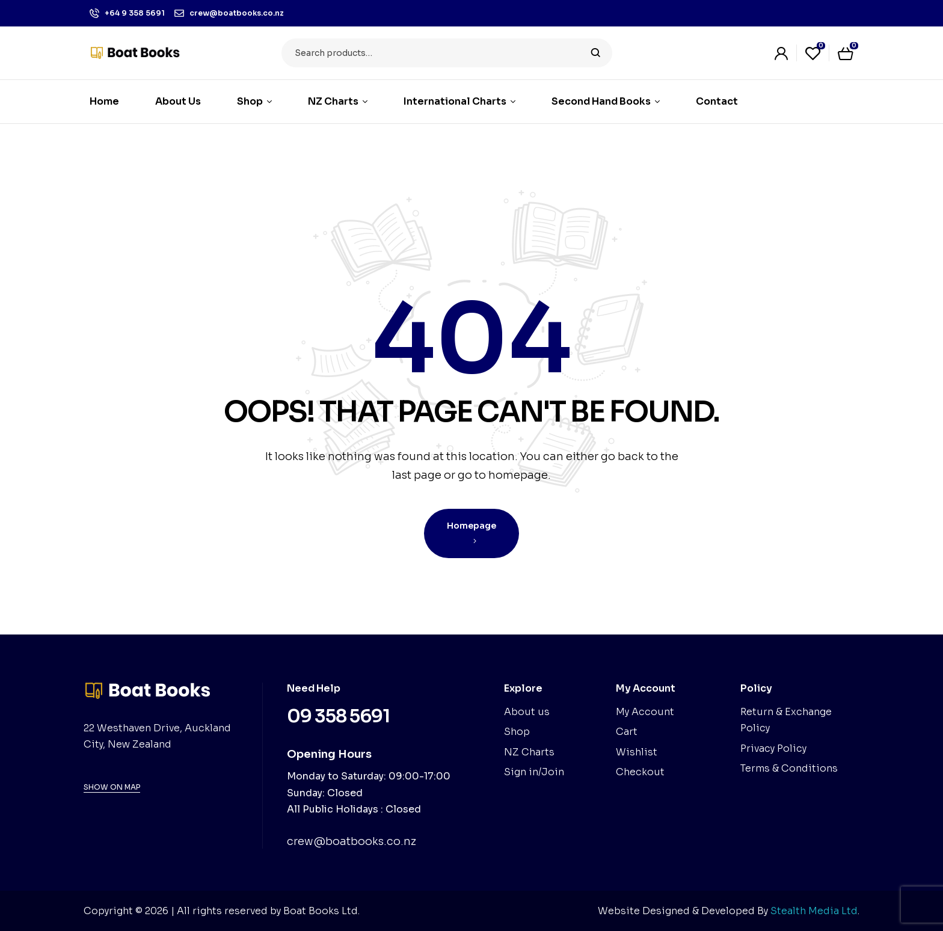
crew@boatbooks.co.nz (351, 841)
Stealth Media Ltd (814, 911)
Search (595, 52)
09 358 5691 (338, 716)
